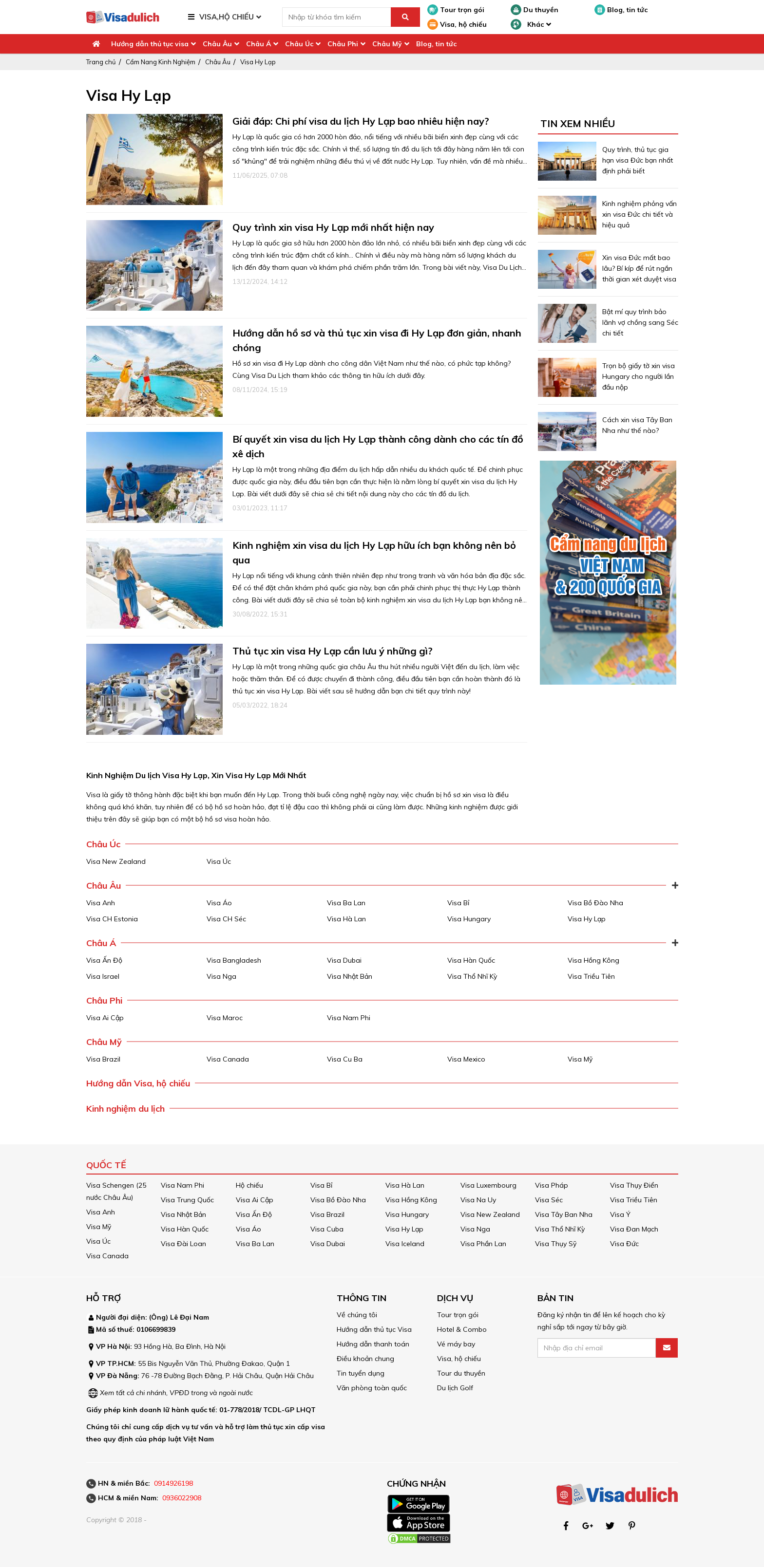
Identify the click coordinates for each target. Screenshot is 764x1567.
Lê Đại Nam (189, 1317)
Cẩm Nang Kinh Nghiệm (160, 62)
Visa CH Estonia (112, 918)
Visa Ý (620, 1214)
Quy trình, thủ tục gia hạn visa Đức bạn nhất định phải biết (637, 160)
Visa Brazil (103, 1059)
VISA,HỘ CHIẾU (226, 16)
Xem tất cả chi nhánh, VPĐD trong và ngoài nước (176, 1392)
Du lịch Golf (455, 1387)
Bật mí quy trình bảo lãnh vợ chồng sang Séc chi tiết (640, 322)
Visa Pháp (551, 1185)
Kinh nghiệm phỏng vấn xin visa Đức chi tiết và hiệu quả (639, 214)
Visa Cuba (327, 1229)
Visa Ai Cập (105, 1017)
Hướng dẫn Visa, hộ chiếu (138, 1083)
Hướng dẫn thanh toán (373, 1344)
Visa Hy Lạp (258, 62)
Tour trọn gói (455, 9)
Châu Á (258, 43)
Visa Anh (100, 902)
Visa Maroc (225, 1017)
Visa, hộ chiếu (457, 24)
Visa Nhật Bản (349, 976)
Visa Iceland (404, 1243)
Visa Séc (549, 1199)
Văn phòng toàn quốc (372, 1387)
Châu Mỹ (387, 43)
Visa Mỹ (580, 1059)
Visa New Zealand (116, 861)
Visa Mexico (466, 1059)
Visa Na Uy (478, 1199)
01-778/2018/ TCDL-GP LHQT (267, 1409)
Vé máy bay (456, 1344)
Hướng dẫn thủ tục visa (150, 43)
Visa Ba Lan (346, 902)
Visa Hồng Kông (593, 960)
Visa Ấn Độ (104, 960)
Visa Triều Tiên (591, 976)
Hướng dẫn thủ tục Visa (374, 1329)
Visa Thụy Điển (634, 1185)
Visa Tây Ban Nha (563, 1214)
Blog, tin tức (621, 9)
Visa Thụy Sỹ (555, 1243)
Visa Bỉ (458, 902)
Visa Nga (221, 976)
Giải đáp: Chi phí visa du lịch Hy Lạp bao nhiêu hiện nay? (360, 121)
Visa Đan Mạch (634, 1229)
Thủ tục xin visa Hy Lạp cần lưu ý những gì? (332, 651)
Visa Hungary (469, 918)
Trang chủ (101, 62)
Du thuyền (534, 9)
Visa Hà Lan (346, 918)
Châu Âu (217, 43)
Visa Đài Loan (183, 1243)
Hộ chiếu (249, 1185)
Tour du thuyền (461, 1373)
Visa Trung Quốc (187, 1199)
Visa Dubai (344, 960)
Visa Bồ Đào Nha (595, 902)
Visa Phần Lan (483, 1243)
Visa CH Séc (226, 918)
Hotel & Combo (462, 1329)
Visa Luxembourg (488, 1185)
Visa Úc (219, 861)
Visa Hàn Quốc (471, 960)
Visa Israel (102, 976)
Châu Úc (299, 43)
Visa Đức (624, 1243)
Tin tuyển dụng (360, 1373)
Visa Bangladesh (234, 960)
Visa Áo (219, 902)
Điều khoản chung (365, 1358)
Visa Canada (228, 1059)
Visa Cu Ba (345, 1059)
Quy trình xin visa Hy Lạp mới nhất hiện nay (333, 227)
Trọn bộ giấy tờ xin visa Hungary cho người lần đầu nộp (638, 376)
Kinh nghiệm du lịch (125, 1108)
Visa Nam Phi (348, 1017)
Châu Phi (342, 43)
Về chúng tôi (357, 1314)
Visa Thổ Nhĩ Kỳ (472, 976)
